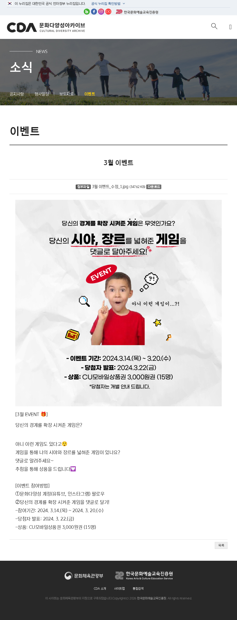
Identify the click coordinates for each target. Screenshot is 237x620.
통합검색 (138, 588)
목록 (221, 545)
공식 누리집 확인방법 (105, 4)
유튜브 (108, 12)
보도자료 (66, 94)
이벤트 (89, 94)
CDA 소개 (100, 588)
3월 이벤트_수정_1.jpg (110, 186)
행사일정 (41, 94)
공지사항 (16, 94)
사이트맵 (119, 588)
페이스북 (94, 12)
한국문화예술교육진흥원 (137, 11)
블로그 (87, 12)
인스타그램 (101, 12)
